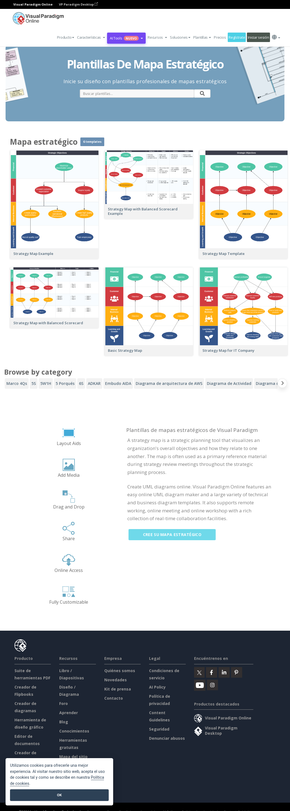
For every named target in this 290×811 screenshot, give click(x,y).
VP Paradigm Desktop (78, 4)
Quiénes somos (119, 670)
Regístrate (237, 37)
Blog (63, 721)
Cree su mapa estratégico (175, 534)
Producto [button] (66, 37)
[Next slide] (282, 384)
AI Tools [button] (126, 38)
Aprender (68, 712)
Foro (63, 703)
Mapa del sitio (73, 756)
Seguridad (159, 729)
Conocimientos (74, 731)
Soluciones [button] (180, 37)
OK (59, 795)
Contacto (113, 698)
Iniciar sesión (258, 37)
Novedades (115, 679)
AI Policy (157, 687)
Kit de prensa (117, 689)
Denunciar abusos (167, 738)
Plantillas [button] (202, 37)
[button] (91, 37)
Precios (220, 37)
